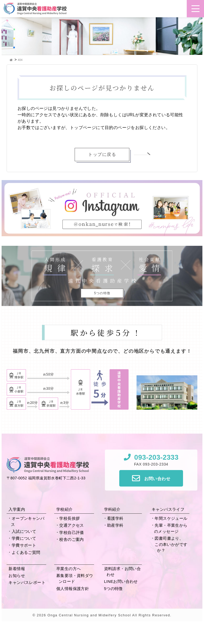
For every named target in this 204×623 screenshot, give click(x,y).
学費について (24, 538)
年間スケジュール (171, 518)
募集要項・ (74, 578)
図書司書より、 (172, 545)
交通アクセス (71, 525)
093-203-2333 (156, 457)
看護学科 (115, 518)
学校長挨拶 (69, 518)
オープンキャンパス (27, 521)
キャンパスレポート (26, 582)
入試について (24, 531)
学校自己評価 (71, 532)
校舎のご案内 (71, 539)
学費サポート (24, 545)
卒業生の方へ (68, 568)
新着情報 (16, 568)
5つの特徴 (113, 588)
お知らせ (16, 575)
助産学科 (115, 525)
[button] (195, 8)
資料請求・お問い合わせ (122, 571)
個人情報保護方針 (72, 588)
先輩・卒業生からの (171, 528)
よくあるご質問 (26, 552)
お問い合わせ (157, 478)
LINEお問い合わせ (121, 581)
